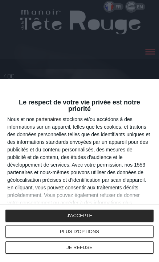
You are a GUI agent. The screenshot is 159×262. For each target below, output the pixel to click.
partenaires (48, 119)
